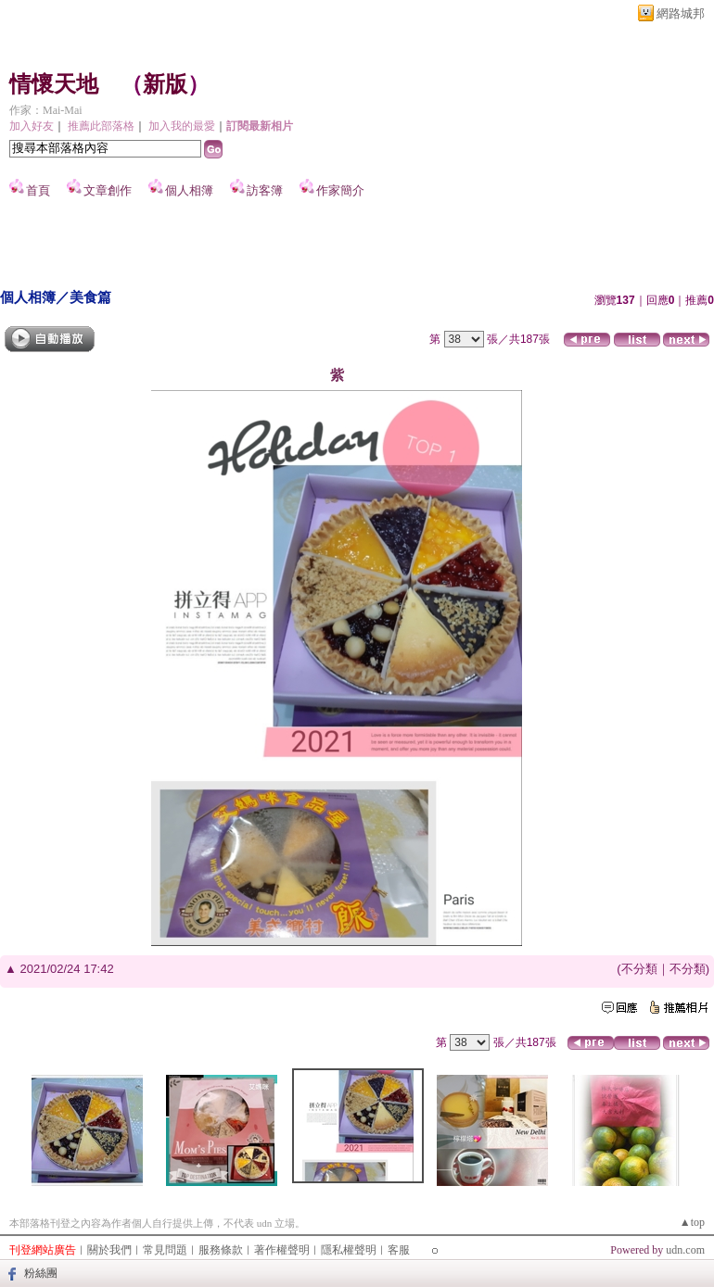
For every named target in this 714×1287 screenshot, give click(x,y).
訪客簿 (265, 190)
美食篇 (90, 297)
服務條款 (220, 1249)
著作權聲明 (282, 1249)
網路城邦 (681, 13)
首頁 (38, 190)
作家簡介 (340, 190)
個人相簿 (189, 190)
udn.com (685, 1249)
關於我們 (109, 1249)
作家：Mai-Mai (46, 110)
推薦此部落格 (101, 126)
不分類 (639, 969)
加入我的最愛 (181, 126)
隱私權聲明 (348, 1249)
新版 (165, 84)
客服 (399, 1249)
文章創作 (107, 190)
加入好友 (31, 126)
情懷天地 (53, 84)
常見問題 (165, 1249)
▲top (692, 1222)
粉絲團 (40, 1273)
